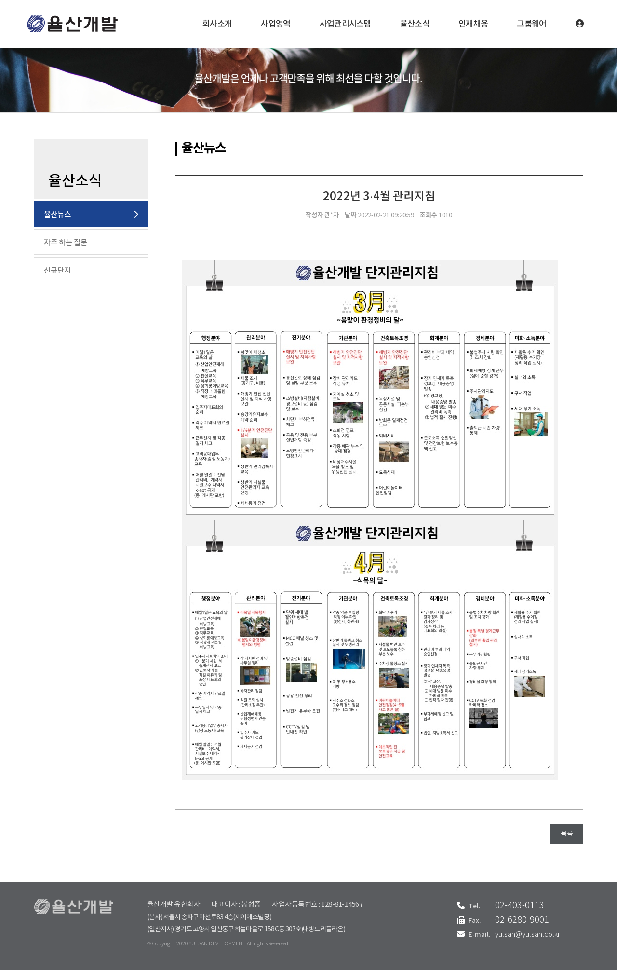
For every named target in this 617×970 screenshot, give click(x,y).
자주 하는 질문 (65, 242)
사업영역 (275, 24)
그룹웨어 (531, 24)
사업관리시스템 (345, 24)
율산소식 (414, 24)
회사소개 (217, 24)
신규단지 (57, 270)
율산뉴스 (57, 214)
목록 (567, 834)
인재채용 (473, 24)
